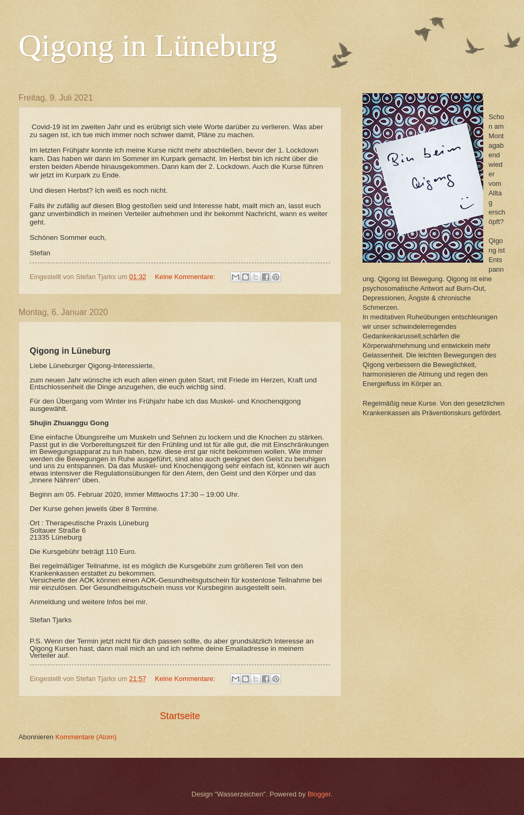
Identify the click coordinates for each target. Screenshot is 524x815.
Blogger (319, 794)
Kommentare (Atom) (85, 737)
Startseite (180, 716)
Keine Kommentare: (186, 277)
